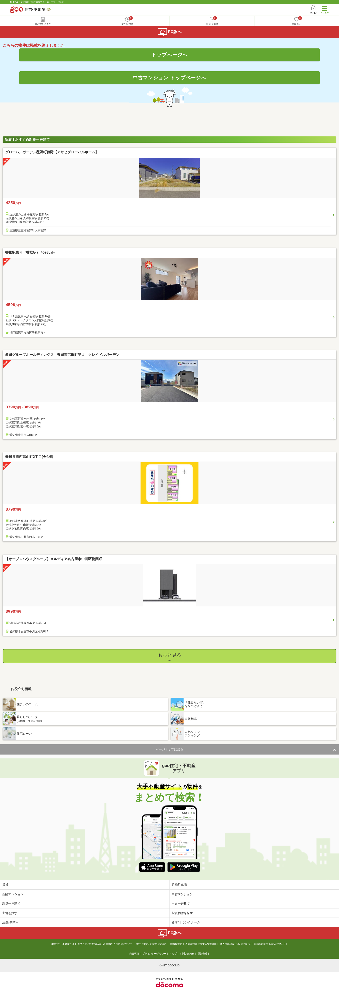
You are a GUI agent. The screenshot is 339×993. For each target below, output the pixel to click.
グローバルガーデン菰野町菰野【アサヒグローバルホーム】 (52, 152)
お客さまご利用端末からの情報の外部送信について (105, 943)
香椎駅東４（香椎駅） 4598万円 (30, 252)
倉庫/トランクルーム (186, 922)
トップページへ (170, 55)
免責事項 (134, 953)
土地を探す (9, 913)
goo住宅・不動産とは (62, 943)
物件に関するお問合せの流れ (151, 943)
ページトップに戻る (169, 749)
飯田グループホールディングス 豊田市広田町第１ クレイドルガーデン (62, 355)
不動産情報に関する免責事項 (200, 943)
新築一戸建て (11, 903)
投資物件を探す (182, 913)
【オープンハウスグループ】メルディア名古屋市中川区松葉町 (53, 559)
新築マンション (12, 894)
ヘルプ (173, 953)
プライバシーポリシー (154, 953)
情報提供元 (176, 943)
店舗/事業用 (10, 922)
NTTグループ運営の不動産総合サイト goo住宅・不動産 (37, 2)
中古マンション (182, 894)
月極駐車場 (179, 884)
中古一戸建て (181, 903)
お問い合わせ (187, 953)
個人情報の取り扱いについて (235, 943)
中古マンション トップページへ (169, 77)
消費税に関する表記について (269, 943)
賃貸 (5, 884)
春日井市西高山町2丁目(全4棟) (29, 457)
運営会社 (202, 953)
